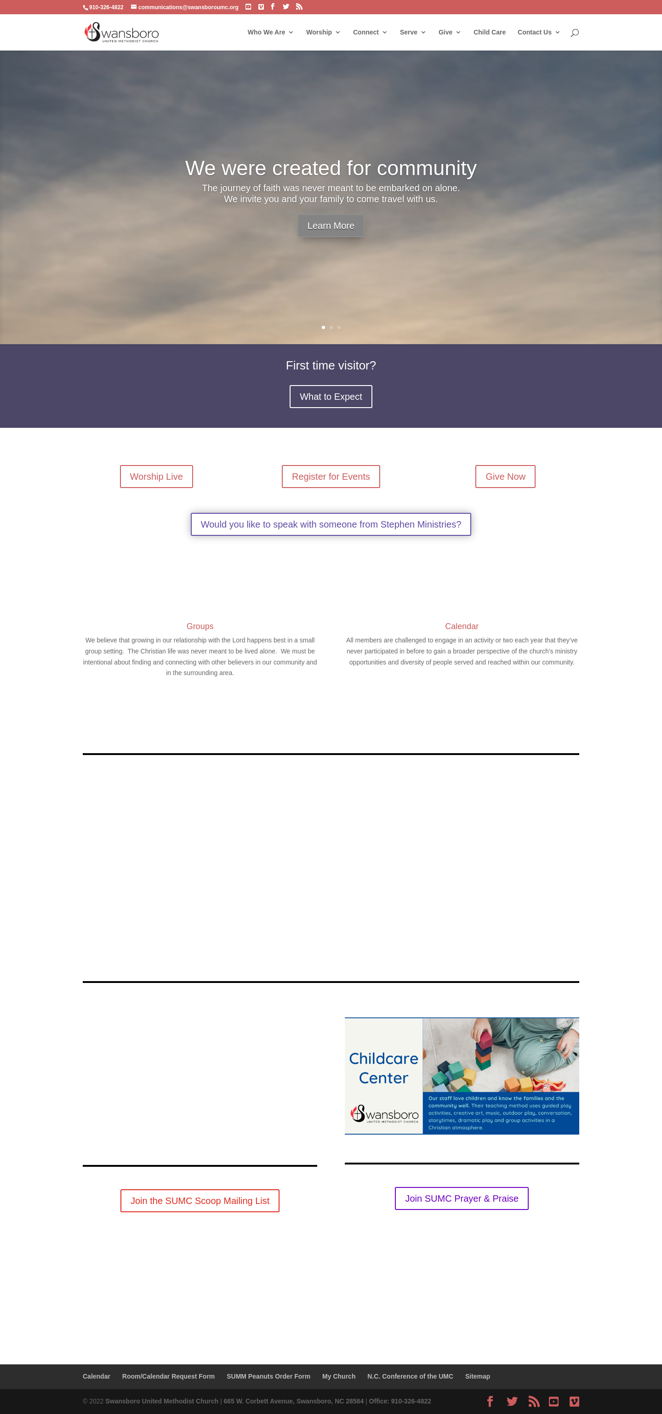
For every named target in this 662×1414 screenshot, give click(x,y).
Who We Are (266, 32)
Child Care (490, 32)
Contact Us (535, 32)
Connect (366, 32)
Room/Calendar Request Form (168, 1376)
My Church (338, 1376)
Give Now (505, 476)
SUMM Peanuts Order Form (268, 1376)
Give (445, 32)
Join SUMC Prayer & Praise (462, 1198)
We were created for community (331, 168)
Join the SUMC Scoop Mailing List (200, 1201)
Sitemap (477, 1376)
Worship (319, 32)
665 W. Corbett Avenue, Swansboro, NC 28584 (293, 1401)
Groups (200, 626)
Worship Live (156, 476)
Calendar (462, 626)
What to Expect (331, 397)
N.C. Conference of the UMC (410, 1376)
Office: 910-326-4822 (400, 1401)
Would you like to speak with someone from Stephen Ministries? (331, 524)
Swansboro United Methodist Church (161, 1401)
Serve (408, 32)
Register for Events (331, 476)
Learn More (331, 226)
